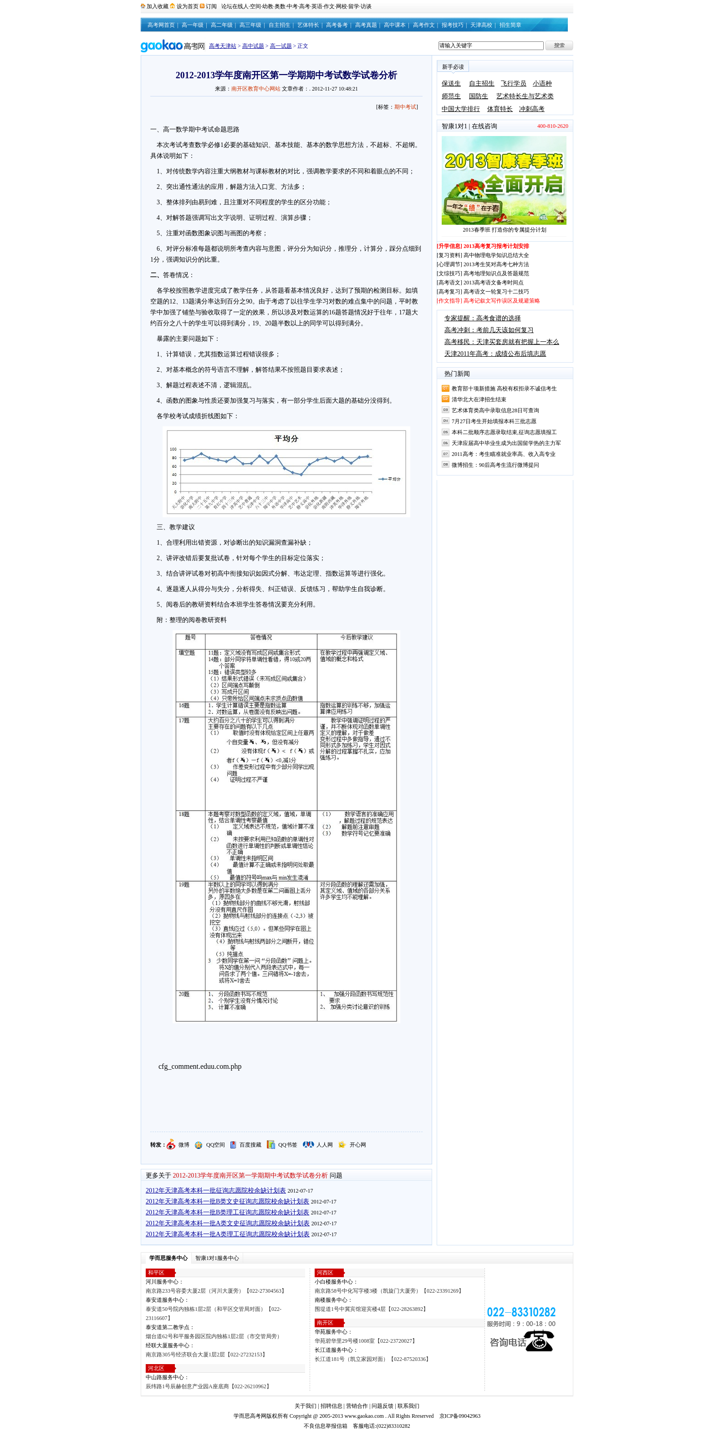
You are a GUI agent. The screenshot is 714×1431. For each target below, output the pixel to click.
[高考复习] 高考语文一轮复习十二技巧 (483, 291)
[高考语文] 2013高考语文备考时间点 (480, 282)
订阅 (211, 6)
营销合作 (357, 1406)
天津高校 (481, 25)
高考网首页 (161, 25)
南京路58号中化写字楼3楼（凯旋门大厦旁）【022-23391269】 (389, 1291)
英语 (316, 6)
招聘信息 (331, 1406)
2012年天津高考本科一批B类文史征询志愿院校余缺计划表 (227, 1201)
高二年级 (222, 25)
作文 (329, 6)
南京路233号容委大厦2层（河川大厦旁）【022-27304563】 (216, 1291)
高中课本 (395, 25)
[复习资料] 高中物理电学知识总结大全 (483, 255)
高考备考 (337, 25)
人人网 (324, 1145)
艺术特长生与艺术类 (525, 96)
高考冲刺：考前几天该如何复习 (489, 330)
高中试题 (253, 46)
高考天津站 (222, 46)
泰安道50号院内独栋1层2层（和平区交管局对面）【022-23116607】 (213, 1313)
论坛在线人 (235, 6)
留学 (353, 6)
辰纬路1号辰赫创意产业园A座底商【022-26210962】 (209, 1386)
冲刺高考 (532, 109)
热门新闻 (457, 373)
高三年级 (250, 25)
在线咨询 (484, 126)
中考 (292, 6)
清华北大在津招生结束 (479, 399)
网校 (341, 6)
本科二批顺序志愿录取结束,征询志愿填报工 (504, 432)
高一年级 (193, 25)
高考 (304, 6)
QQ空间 (215, 1145)
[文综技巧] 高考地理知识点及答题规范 (483, 273)
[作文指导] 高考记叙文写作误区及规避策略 (488, 301)
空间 (255, 6)
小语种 (542, 83)
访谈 (366, 6)
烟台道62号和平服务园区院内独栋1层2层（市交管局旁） (214, 1336)
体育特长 (500, 109)
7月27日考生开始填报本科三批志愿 (494, 421)
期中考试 (405, 107)
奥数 (280, 6)
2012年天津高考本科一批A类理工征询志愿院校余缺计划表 (228, 1234)
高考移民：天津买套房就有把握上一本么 (501, 342)
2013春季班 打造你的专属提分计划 (504, 230)
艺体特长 (308, 25)
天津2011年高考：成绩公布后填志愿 (495, 353)
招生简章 (510, 25)
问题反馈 (382, 1406)
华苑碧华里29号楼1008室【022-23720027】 (366, 1341)
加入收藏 (157, 6)
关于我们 (305, 1406)
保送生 (451, 83)
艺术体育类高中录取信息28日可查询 (495, 410)
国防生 (478, 96)
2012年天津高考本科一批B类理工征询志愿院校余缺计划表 (227, 1212)
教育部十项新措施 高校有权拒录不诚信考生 (504, 388)
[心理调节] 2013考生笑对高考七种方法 (483, 264)
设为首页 (188, 6)
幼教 (267, 6)
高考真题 (366, 25)
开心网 (358, 1145)
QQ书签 (287, 1145)
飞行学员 (513, 83)
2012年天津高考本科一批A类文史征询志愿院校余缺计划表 (228, 1223)
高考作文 (424, 25)
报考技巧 (453, 25)
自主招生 (280, 25)
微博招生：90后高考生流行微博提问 (495, 465)
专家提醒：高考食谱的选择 (482, 318)
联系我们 (408, 1406)
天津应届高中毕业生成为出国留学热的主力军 (506, 443)
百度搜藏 (250, 1145)
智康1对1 (454, 126)
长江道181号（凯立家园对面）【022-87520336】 (373, 1359)
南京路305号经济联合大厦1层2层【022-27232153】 (207, 1354)
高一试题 (281, 46)
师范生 (451, 96)
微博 (183, 1145)
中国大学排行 (461, 109)
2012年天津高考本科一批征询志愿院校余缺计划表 (216, 1190)
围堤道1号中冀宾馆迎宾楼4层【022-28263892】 (371, 1309)
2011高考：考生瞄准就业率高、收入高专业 (504, 454)
